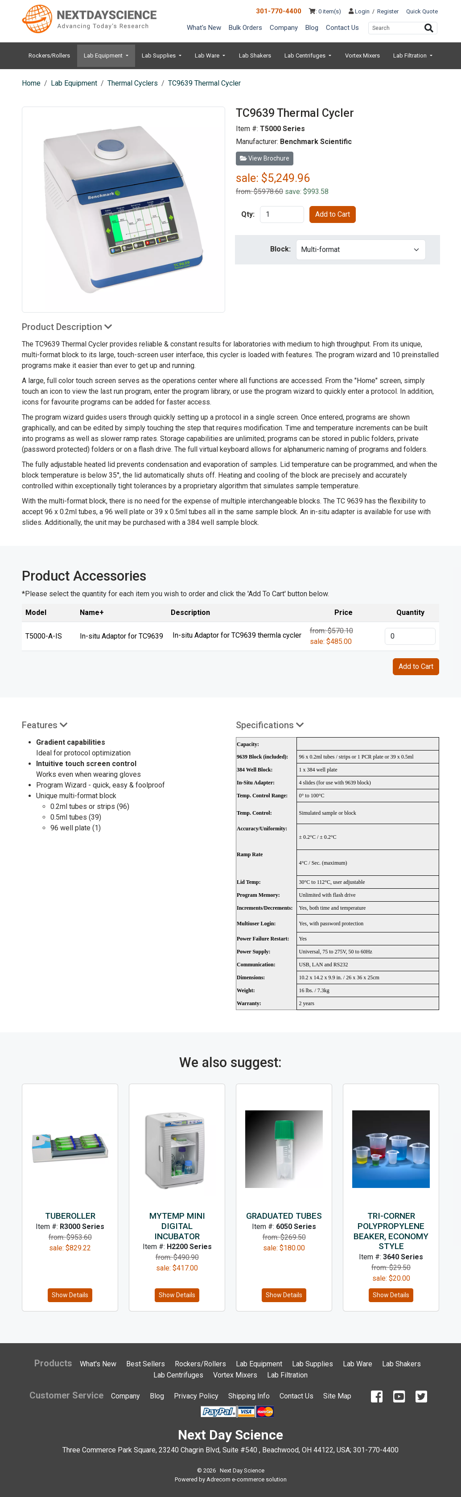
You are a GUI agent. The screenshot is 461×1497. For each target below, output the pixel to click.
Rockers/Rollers (49, 55)
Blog (311, 28)
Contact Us (342, 28)
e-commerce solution (259, 1479)
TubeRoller (70, 1216)
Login (359, 11)
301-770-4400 (278, 11)
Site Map (337, 1396)
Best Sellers (145, 1364)
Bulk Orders (245, 28)
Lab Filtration (410, 55)
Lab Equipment (104, 55)
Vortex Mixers (362, 55)
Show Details (70, 1295)
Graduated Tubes (284, 1216)
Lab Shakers (255, 55)
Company (284, 28)
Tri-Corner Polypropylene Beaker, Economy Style (391, 1231)
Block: (280, 249)
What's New (204, 28)
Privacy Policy (196, 1396)
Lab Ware (208, 55)
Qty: (248, 214)
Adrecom (218, 1479)
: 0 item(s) (325, 11)
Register (388, 11)
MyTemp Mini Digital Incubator (177, 1226)
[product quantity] (282, 214)
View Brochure (264, 158)
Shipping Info (249, 1396)
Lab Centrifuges (305, 55)
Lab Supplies (159, 55)
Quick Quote (422, 11)
